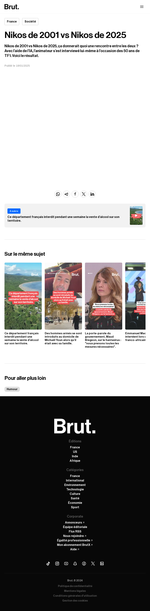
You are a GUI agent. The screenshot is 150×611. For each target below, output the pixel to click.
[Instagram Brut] (57, 563)
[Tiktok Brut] (48, 563)
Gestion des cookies (75, 600)
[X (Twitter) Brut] (93, 563)
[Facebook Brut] (84, 563)
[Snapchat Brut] (75, 563)
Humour (12, 389)
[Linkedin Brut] (102, 563)
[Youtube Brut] (66, 563)
